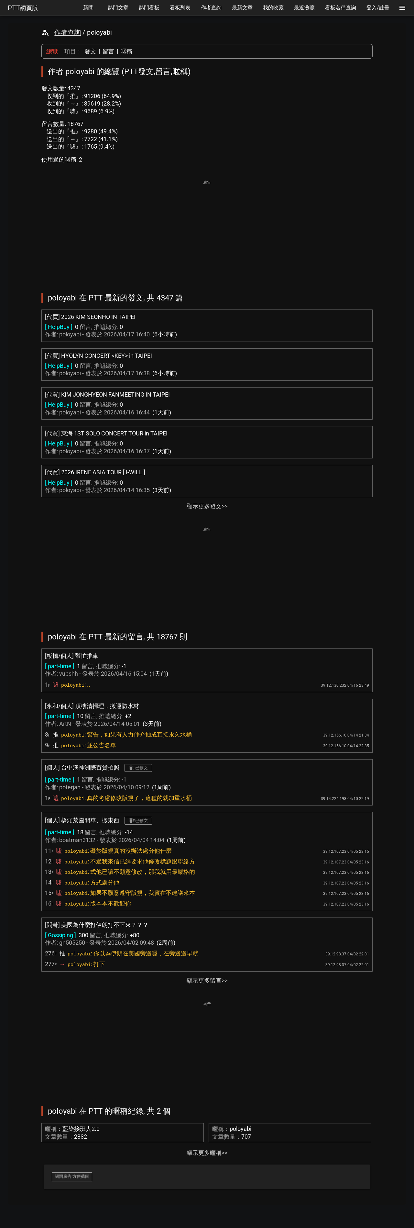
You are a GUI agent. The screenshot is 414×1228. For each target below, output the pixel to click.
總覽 (52, 51)
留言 (108, 51)
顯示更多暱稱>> (207, 1152)
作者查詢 (67, 32)
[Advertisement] (207, 231)
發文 (90, 51)
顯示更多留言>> (207, 980)
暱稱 (126, 51)
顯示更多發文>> (207, 506)
